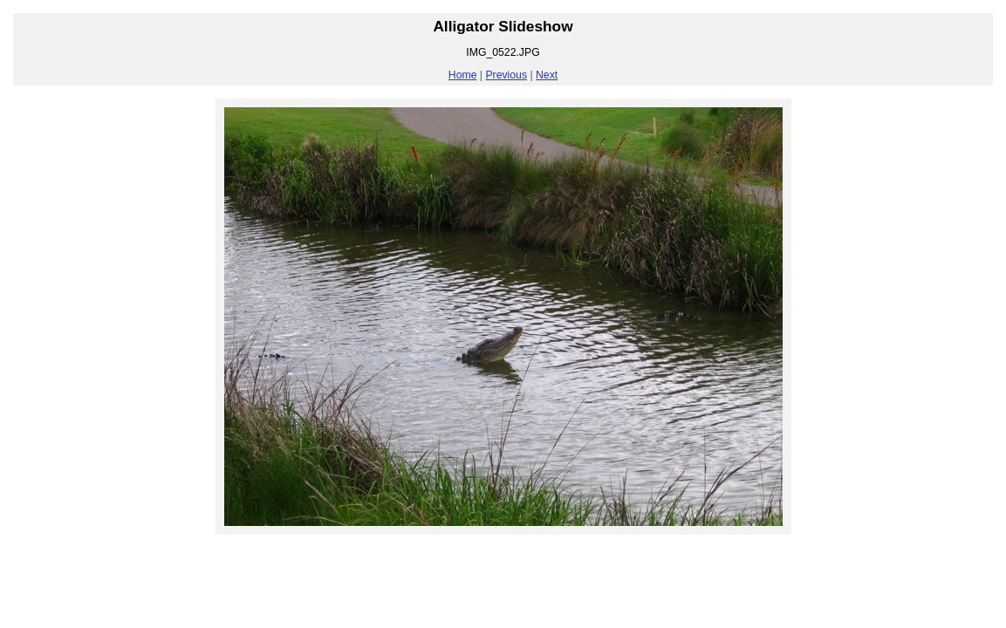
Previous (506, 75)
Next (547, 75)
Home (462, 75)
